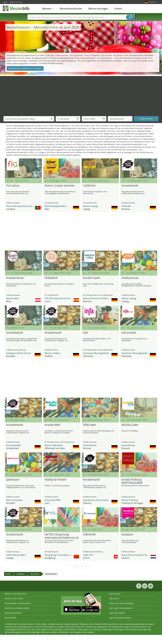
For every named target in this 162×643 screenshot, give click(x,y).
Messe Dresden (14, 500)
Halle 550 (88, 554)
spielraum (12, 479)
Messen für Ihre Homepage (121, 603)
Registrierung (16, 2)
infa (85, 332)
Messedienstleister (71, 8)
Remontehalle (13, 445)
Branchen (35, 574)
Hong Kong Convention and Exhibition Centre (68, 554)
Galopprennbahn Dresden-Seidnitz (24, 353)
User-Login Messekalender (121, 608)
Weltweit (21, 574)
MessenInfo (16, 8)
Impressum (114, 598)
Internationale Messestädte (17, 608)
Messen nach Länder (14, 598)
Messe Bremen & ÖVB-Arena (98, 298)
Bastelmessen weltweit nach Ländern (25, 68)
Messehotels (10, 617)
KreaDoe (127, 534)
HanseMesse (90, 445)
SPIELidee (89, 425)
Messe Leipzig (90, 206)
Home (8, 574)
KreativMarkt (14, 332)
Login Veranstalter (117, 613)
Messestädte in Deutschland (17, 603)
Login (5, 2)
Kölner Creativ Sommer (60, 185)
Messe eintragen (98, 8)
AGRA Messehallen (16, 554)
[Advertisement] (81, 94)
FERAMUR (51, 278)
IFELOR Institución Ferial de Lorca (62, 298)
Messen (47, 8)
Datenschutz (114, 593)
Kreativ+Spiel (91, 278)
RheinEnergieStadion (55, 206)
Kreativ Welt (52, 425)
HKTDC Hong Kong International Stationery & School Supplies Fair (61, 536)
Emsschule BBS (52, 500)
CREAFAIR (89, 534)
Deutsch (153, 2)
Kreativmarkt (130, 185)
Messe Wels (12, 298)
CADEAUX (89, 185)
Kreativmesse (15, 278)
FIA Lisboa (12, 185)
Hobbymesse (130, 278)
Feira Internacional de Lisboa (21, 206)
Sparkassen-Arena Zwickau (97, 500)
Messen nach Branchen (15, 593)
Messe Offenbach (54, 445)
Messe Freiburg (130, 500)
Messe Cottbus (52, 353)
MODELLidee (130, 425)
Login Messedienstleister (120, 617)
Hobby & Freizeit (55, 479)
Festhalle (126, 206)
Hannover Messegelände (96, 353)
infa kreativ (129, 332)
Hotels (118, 8)
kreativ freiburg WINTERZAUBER (132, 481)
